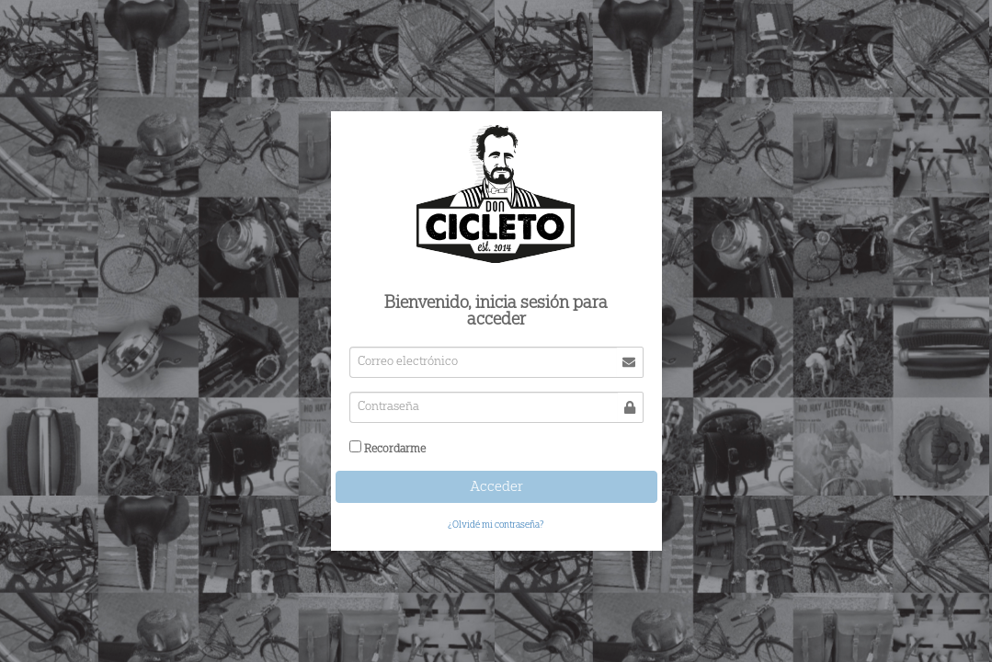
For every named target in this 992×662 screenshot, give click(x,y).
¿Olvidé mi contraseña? (496, 525)
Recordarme (395, 448)
